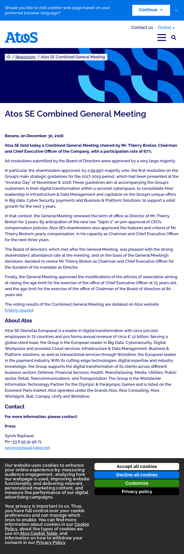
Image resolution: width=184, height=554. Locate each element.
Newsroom (25, 57)
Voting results (19, 310)
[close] (176, 10)
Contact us (142, 27)
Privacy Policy (50, 542)
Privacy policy (137, 491)
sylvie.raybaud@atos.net (27, 447)
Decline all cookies (136, 474)
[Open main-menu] (161, 37)
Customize (136, 483)
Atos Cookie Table (39, 533)
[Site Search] (173, 37)
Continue (148, 9)
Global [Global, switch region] (164, 27)
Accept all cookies (137, 466)
